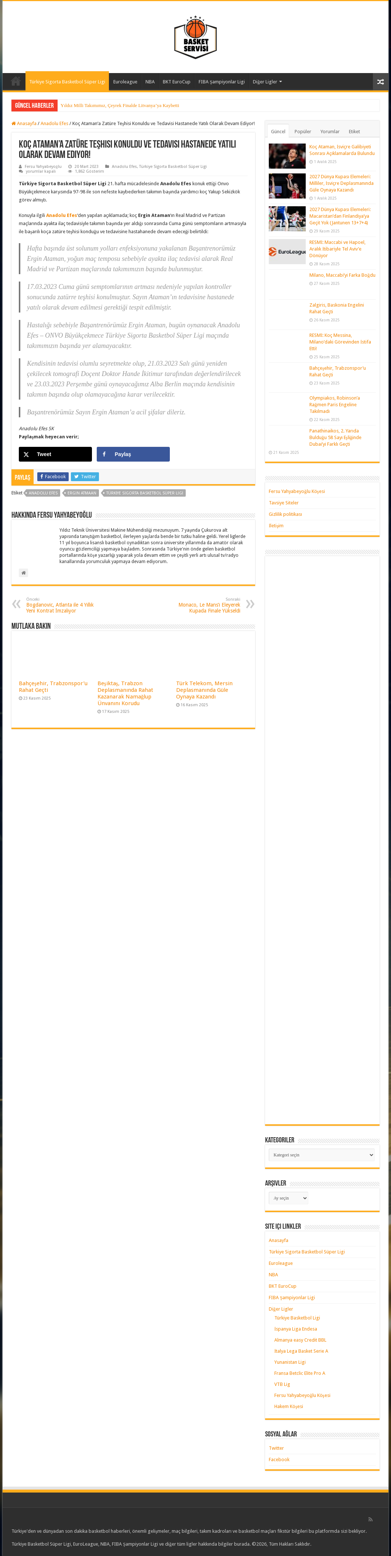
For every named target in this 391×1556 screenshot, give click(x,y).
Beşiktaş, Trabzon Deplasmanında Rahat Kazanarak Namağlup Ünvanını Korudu (125, 693)
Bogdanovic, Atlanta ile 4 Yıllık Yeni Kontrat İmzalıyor (64, 605)
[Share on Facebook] (133, 454)
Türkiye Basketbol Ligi (297, 1318)
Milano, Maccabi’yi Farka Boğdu (342, 275)
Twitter (276, 1448)
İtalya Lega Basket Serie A (301, 1351)
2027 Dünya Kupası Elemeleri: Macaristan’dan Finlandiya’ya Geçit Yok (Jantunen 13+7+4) (340, 216)
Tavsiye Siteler (284, 503)
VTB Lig (282, 1384)
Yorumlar (330, 131)
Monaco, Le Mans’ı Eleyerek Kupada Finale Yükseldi (202, 605)
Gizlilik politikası (285, 514)
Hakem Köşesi (288, 1406)
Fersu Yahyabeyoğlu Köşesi (297, 491)
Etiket (354, 131)
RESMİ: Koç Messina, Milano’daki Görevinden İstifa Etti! (340, 341)
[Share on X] (55, 454)
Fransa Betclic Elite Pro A (299, 1373)
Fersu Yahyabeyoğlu (43, 166)
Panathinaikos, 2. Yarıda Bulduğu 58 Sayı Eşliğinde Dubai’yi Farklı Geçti (335, 437)
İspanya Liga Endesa (295, 1329)
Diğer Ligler (265, 81)
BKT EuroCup (177, 81)
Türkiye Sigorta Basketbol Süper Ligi (67, 81)
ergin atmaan (82, 493)
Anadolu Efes (54, 123)
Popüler (303, 131)
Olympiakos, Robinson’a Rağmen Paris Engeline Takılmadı (334, 404)
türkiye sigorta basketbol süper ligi (145, 493)
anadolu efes (43, 493)
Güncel (278, 131)
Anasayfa (15, 81)
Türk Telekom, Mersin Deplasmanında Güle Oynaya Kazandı (204, 690)
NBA (150, 81)
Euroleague (125, 81)
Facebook (279, 1459)
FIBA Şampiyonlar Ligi (222, 81)
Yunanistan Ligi (290, 1362)
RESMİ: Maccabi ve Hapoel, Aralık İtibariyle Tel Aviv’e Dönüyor (337, 248)
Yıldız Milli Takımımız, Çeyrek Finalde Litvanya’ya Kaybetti (120, 105)
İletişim (276, 525)
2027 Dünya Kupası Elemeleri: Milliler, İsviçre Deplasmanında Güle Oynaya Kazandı (341, 183)
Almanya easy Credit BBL (300, 1340)
